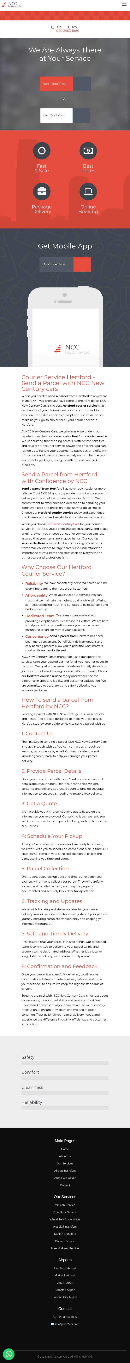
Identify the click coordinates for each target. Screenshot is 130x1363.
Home (65, 1149)
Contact (65, 1185)
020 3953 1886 (67, 30)
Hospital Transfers (65, 1226)
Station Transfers (65, 1233)
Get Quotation (54, 115)
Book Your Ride (54, 84)
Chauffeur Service (65, 1212)
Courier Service (65, 1241)
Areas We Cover (65, 1177)
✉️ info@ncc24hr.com (65, 1324)
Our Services (65, 1163)
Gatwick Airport (65, 1275)
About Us (65, 1156)
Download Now (54, 264)
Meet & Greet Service (65, 1248)
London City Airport (65, 1297)
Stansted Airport (65, 1290)
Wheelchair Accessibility (65, 1219)
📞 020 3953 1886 (65, 1317)
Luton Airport (65, 1282)
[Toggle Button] (124, 5)
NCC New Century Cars (63, 524)
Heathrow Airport (65, 1268)
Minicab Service (65, 1205)
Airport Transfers (65, 1170)
